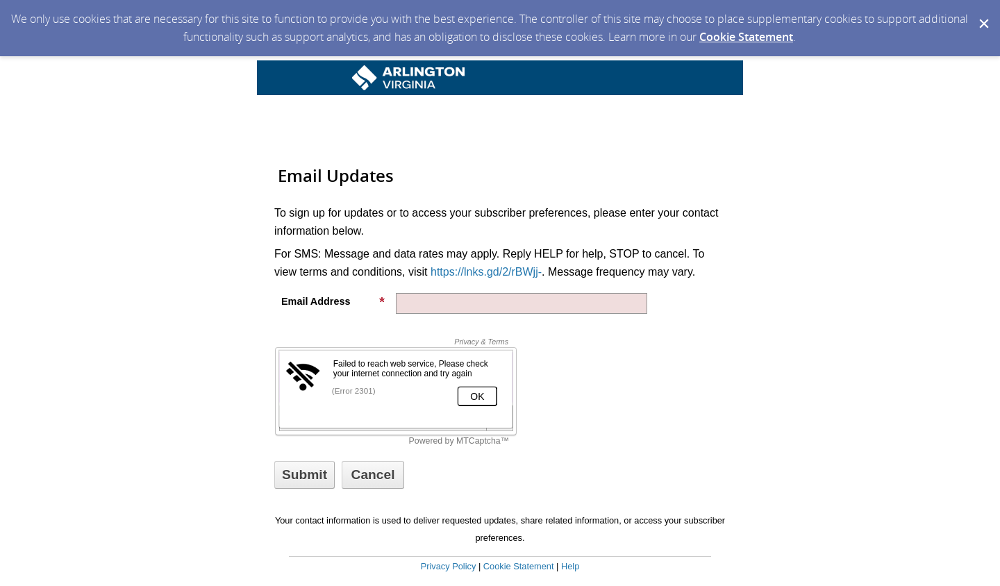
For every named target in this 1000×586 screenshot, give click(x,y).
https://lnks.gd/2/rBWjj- (486, 272)
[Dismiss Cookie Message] (982, 13)
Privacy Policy (448, 566)
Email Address (333, 301)
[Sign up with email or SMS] (304, 475)
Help (570, 566)
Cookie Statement (746, 36)
